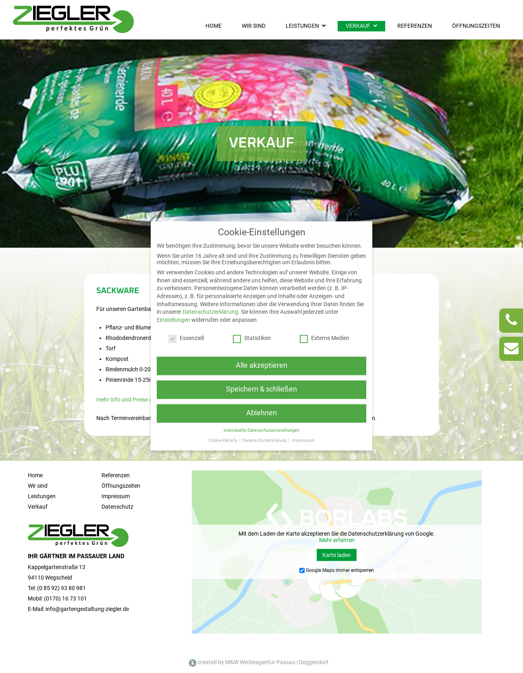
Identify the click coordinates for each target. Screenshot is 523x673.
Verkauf (358, 26)
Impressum (116, 496)
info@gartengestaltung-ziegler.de (87, 609)
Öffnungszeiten (476, 26)
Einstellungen (173, 301)
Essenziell (186, 319)
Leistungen (302, 26)
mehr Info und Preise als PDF (133, 399)
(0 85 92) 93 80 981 (61, 588)
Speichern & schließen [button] (261, 371)
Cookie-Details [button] (223, 422)
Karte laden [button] (336, 555)
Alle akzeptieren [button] (261, 347)
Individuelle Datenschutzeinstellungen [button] (261, 411)
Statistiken (252, 319)
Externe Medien (324, 319)
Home (213, 26)
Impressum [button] (303, 422)
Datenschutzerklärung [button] (265, 422)
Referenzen (414, 26)
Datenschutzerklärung (210, 293)
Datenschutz (117, 506)
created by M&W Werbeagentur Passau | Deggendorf (258, 662)
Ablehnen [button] (261, 394)
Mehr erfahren (337, 540)
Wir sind (254, 26)
